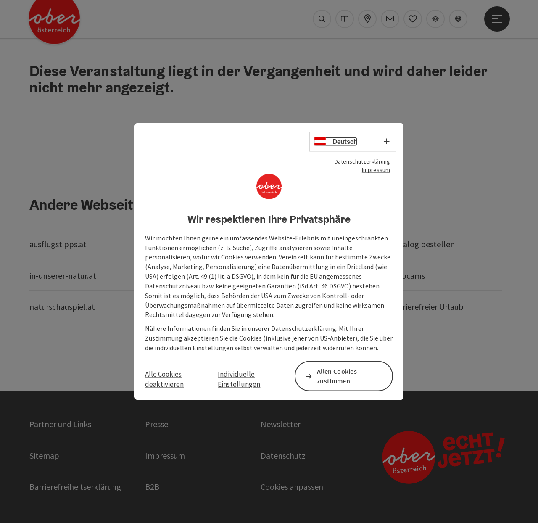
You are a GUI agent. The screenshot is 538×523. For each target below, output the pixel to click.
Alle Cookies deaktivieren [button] (164, 379)
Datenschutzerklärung (362, 161)
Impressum (376, 170)
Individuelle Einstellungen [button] (239, 379)
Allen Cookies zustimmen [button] (337, 376)
